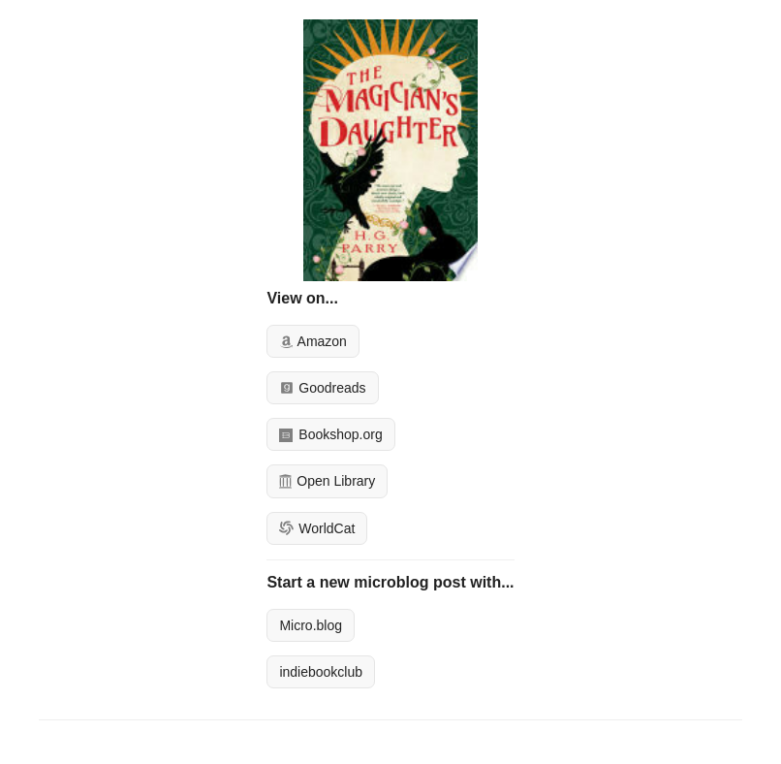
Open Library (327, 481)
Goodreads (322, 388)
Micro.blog (310, 625)
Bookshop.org (330, 434)
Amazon (312, 341)
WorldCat (317, 528)
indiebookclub (320, 672)
